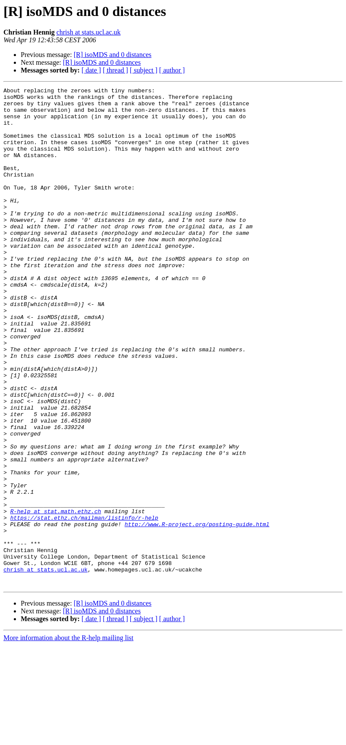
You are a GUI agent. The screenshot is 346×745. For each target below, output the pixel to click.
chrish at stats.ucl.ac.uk (89, 32)
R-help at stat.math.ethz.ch (55, 596)
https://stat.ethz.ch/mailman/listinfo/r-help (84, 604)
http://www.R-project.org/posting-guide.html (197, 612)
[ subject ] (143, 70)
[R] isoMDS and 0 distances (112, 54)
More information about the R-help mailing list (68, 737)
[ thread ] (115, 70)
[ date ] (91, 70)
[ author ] (172, 70)
